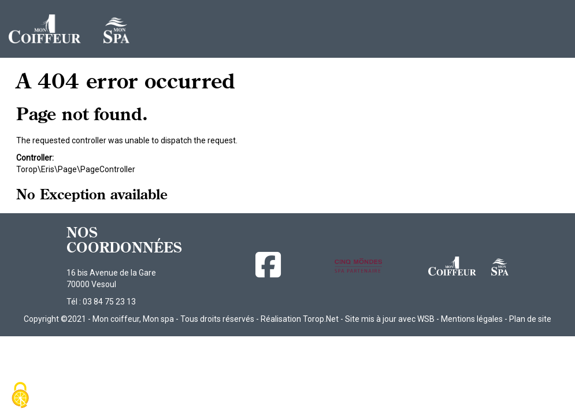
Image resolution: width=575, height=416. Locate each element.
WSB (426, 319)
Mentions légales (472, 319)
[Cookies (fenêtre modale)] (20, 396)
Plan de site (530, 319)
